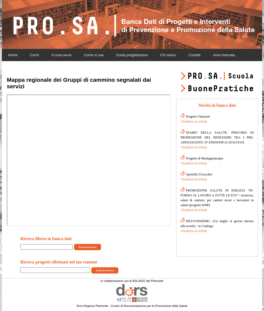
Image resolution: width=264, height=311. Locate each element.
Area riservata (224, 55)
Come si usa (94, 55)
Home (13, 55)
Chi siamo (168, 55)
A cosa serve (61, 55)
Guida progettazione (132, 55)
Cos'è (34, 55)
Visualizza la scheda (194, 121)
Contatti (194, 55)
